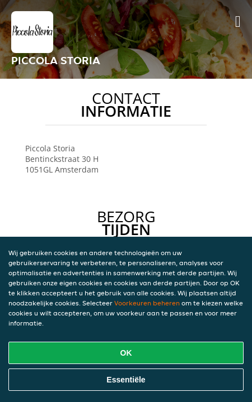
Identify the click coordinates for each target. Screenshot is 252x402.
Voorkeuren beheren (147, 303)
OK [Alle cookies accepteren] (126, 352)
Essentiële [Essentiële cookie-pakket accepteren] (125, 379)
